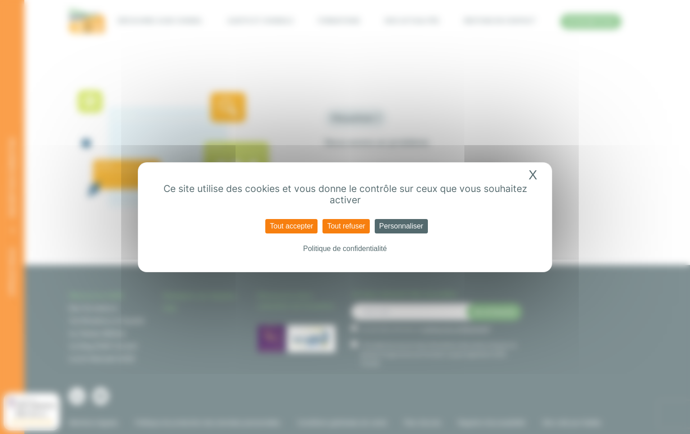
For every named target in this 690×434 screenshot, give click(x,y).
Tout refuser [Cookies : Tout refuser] (346, 226)
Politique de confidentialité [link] (345, 248)
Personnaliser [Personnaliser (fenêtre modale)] (401, 226)
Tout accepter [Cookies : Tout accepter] (291, 226)
